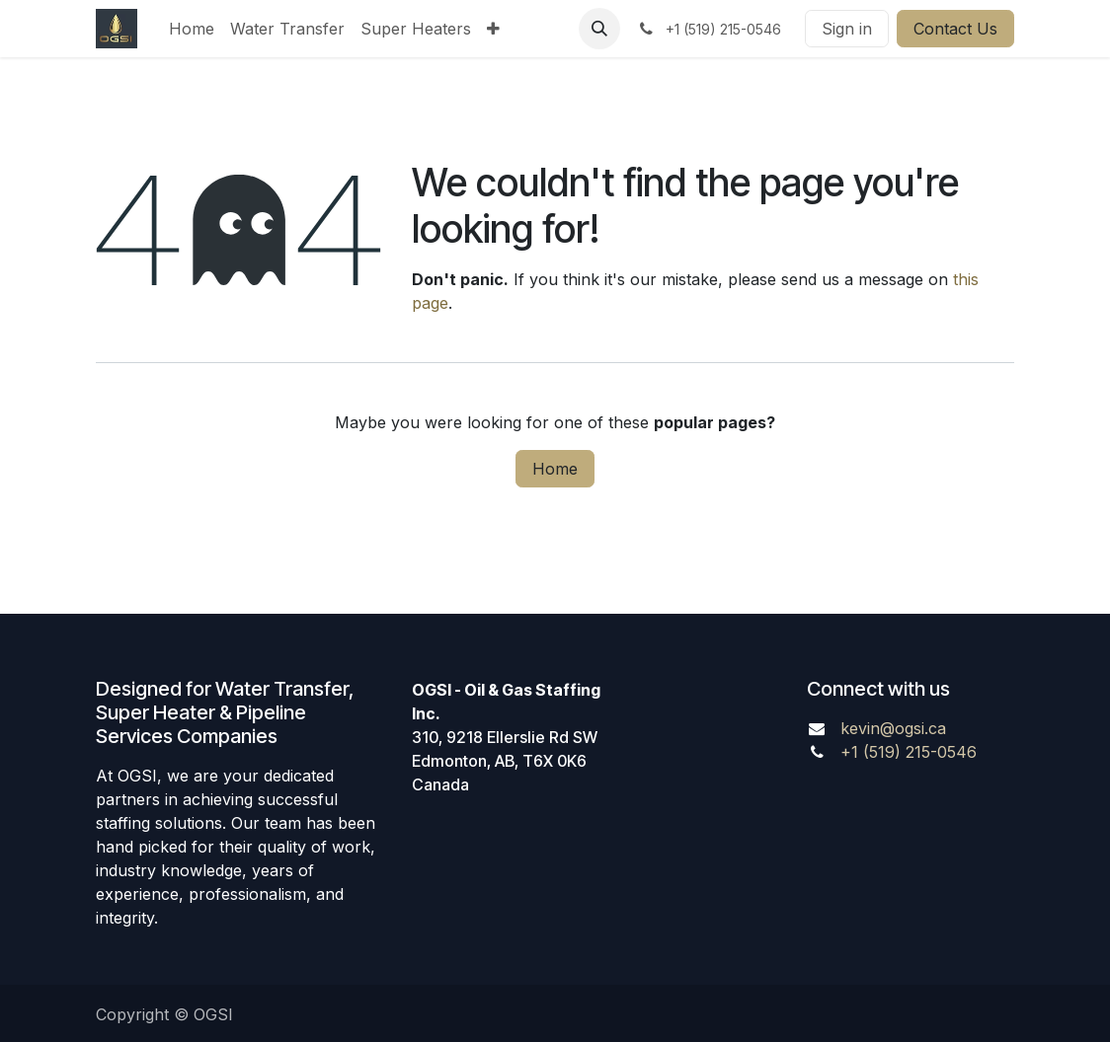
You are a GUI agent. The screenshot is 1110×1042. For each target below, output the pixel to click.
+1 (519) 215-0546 (908, 752)
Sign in (847, 28)
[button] (599, 28)
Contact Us (955, 28)
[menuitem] (191, 28)
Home (555, 469)
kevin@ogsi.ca (893, 728)
